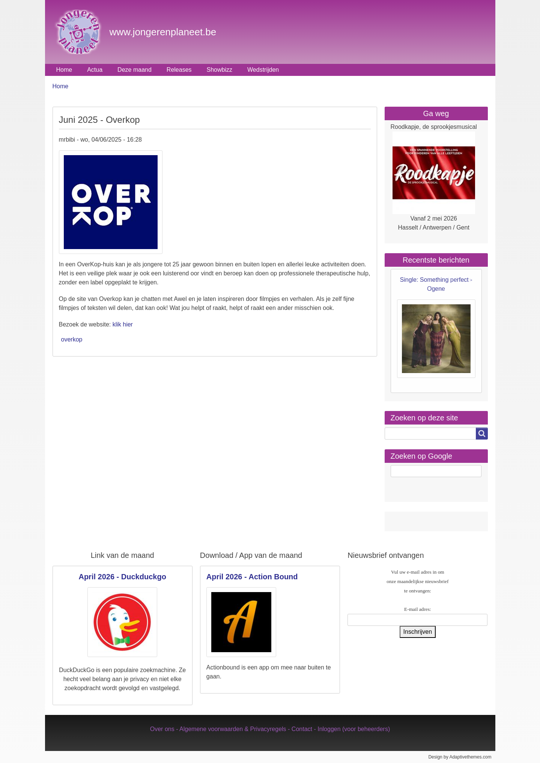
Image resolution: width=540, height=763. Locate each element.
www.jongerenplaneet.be (163, 32)
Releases (179, 69)
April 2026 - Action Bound (252, 577)
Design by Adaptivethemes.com (459, 757)
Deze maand (134, 69)
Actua (94, 69)
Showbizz (219, 69)
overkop (72, 339)
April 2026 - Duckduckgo (122, 577)
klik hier (123, 324)
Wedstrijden (263, 69)
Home (64, 69)
